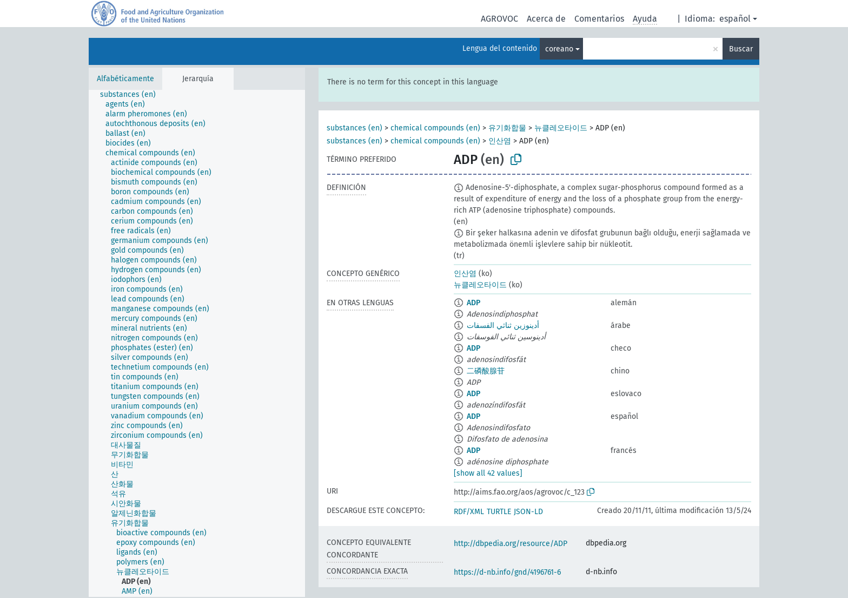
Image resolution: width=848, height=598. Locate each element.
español (735, 19)
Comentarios (599, 19)
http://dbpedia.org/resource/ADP (510, 543)
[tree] (197, 343)
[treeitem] (132, 95)
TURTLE (499, 511)
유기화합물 (507, 128)
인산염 (499, 141)
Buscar (741, 49)
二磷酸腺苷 (486, 371)
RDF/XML (469, 511)
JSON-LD (528, 511)
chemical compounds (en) (435, 128)
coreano (559, 49)
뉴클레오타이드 (560, 128)
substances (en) (354, 128)
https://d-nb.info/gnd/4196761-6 (507, 572)
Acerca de (546, 19)
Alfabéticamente (125, 78)
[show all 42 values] (488, 473)
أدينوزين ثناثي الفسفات (503, 325)
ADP (473, 302)
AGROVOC (499, 19)
